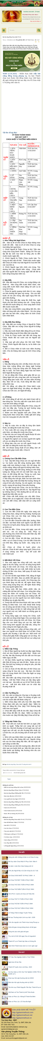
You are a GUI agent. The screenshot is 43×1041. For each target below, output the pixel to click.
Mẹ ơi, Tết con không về (10, 813)
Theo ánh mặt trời (9, 831)
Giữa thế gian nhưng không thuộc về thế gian (22, 927)
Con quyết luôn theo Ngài (11, 799)
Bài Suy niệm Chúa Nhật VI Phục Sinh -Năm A (22, 861)
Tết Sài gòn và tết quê (10, 834)
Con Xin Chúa (8, 828)
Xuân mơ (6, 807)
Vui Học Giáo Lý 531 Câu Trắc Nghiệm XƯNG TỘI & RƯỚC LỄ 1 (24, 973)
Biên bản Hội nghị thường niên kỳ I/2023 (20, 982)
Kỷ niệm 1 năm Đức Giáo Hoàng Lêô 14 (20, 866)
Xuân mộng (7, 840)
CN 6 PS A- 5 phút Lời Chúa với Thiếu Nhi (21, 894)
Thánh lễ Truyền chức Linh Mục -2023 (20, 967)
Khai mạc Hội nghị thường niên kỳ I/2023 (21, 978)
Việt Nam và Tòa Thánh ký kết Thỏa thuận (21, 992)
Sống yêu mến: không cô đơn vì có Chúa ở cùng (23, 857)
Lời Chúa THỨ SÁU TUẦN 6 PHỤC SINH (21, 884)
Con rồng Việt (8, 843)
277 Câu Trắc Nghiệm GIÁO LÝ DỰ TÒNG (21, 957)
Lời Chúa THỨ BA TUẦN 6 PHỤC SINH (20, 903)
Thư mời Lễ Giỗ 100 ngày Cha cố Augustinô (22, 936)
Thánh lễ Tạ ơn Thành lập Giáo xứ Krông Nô (22, 941)
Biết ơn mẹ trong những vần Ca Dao (13, 787)
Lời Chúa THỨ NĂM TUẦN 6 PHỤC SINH (21, 889)
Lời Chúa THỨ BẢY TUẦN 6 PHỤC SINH (21, 880)
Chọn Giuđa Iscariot (9, 810)
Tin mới (21, 852)
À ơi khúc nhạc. (8, 837)
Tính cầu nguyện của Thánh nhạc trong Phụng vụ (23, 922)
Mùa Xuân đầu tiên (9, 796)
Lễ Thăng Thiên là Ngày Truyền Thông (20, 913)
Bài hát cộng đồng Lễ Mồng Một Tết (13, 793)
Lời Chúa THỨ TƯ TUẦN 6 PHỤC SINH (20, 899)
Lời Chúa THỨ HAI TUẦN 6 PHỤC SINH (20, 908)
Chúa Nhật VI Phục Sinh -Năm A (30, 14)
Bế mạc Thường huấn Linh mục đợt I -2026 (21, 917)
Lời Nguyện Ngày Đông (10, 845)
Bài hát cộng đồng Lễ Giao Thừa (12, 790)
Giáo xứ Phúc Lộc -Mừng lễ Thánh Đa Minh (21, 996)
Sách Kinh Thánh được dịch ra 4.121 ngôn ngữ (22, 946)
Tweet (9, 779)
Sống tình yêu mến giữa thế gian (18, 931)
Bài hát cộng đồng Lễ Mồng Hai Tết (13, 802)
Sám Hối (6, 825)
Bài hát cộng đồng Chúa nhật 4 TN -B (14, 819)
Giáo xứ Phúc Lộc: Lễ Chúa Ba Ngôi (19, 1001)
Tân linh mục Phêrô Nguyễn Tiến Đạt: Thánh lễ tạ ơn (24, 987)
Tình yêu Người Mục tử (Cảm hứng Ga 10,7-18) (23, 870)
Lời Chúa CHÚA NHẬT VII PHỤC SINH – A (21, 875)
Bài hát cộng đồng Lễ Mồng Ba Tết (13, 805)
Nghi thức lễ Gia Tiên (14, 962)
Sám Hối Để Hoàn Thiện (10, 822)
